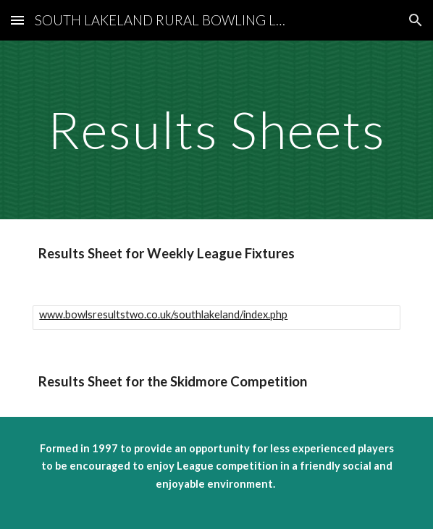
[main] (216, 129)
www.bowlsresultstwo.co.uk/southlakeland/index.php (163, 314)
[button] (17, 20)
